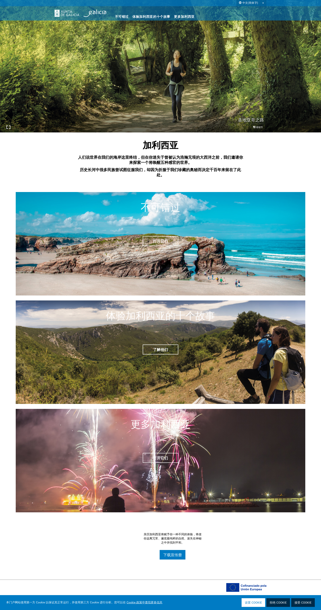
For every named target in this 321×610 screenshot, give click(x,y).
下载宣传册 (225, 554)
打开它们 (160, 241)
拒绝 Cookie (278, 602)
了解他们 (160, 349)
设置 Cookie (253, 602)
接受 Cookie (303, 602)
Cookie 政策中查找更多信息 (144, 602)
